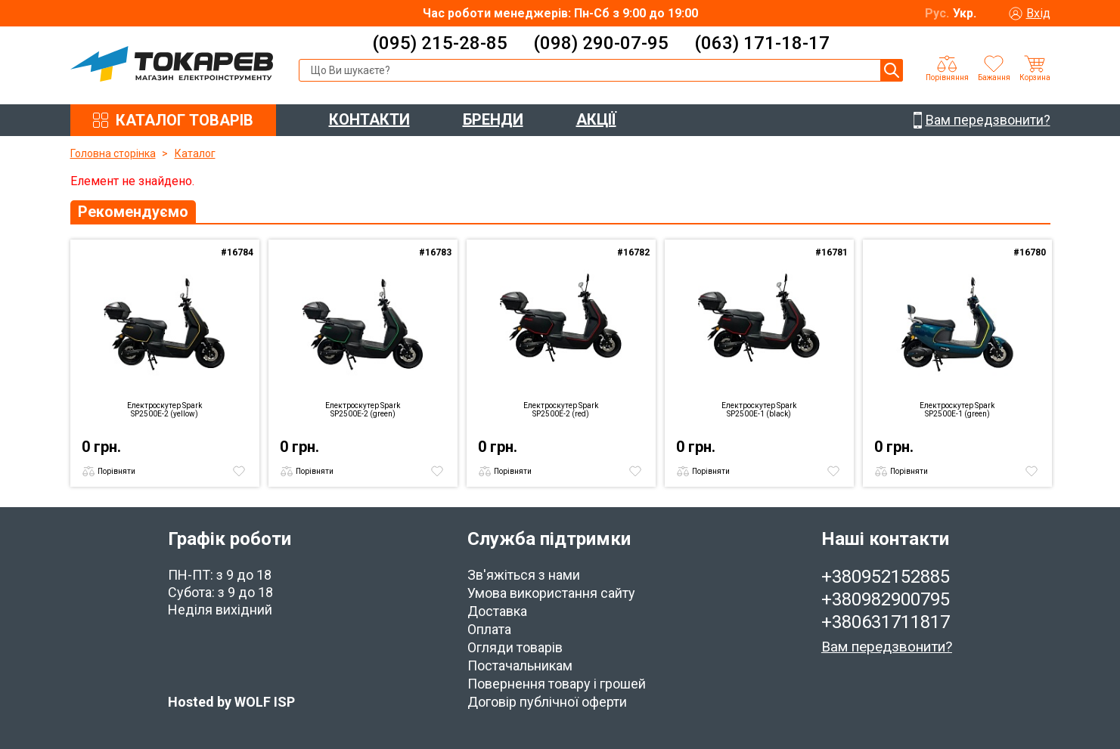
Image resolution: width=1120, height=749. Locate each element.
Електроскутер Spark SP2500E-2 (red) (560, 409)
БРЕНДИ (493, 119)
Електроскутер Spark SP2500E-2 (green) (362, 409)
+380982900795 (885, 599)
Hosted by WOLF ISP (231, 702)
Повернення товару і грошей (556, 684)
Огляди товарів (515, 647)
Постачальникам (519, 665)
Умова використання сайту (551, 593)
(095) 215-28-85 (439, 43)
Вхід (1038, 13)
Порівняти (116, 471)
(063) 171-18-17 (762, 43)
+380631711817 (885, 622)
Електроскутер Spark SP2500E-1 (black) (758, 409)
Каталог (195, 153)
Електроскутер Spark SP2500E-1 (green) (957, 409)
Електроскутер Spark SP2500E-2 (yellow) (164, 409)
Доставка (497, 611)
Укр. (964, 13)
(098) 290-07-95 (601, 43)
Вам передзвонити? (886, 646)
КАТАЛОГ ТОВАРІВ (184, 120)
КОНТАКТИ (369, 119)
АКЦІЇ (596, 119)
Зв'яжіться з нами (523, 575)
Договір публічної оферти (547, 702)
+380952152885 (885, 576)
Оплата (489, 629)
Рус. (937, 13)
